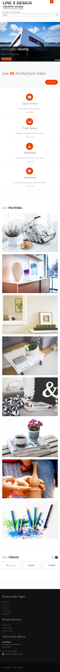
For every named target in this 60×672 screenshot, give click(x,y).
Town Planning (7, 631)
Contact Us (6, 614)
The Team (5, 608)
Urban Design (7, 628)
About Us (5, 602)
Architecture (6, 625)
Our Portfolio (6, 611)
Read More (6, 59)
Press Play (51, 82)
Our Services (6, 605)
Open (51, 1)
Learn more (30, 112)
